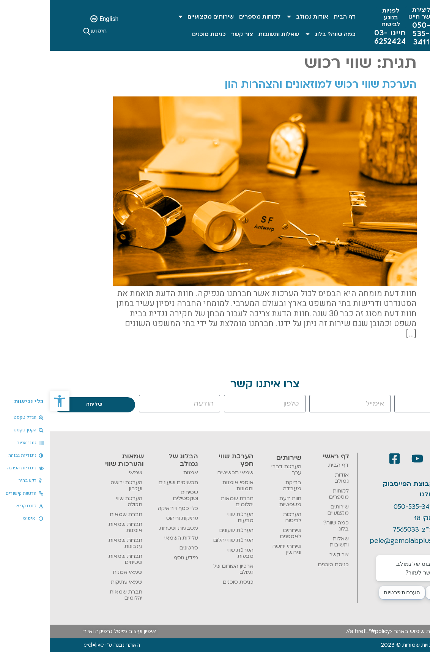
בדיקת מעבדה (242, 485)
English (59, 19)
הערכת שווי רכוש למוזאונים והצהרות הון (271, 84)
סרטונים (139, 547)
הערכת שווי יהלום (184, 540)
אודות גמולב (257, 16)
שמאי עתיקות (77, 582)
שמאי (86, 472)
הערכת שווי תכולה (79, 501)
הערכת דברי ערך (237, 469)
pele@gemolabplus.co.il (358, 541)
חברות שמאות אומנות (76, 527)
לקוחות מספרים (210, 17)
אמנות (141, 472)
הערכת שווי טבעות (191, 517)
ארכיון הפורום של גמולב (184, 569)
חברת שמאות (76, 514)
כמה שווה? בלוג (280, 34)
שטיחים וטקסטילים (135, 495)
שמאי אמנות (78, 572)
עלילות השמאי (131, 537)
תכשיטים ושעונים (128, 482)
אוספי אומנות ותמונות (188, 485)
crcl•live (44, 645)
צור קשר (192, 34)
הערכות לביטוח (242, 517)
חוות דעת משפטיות (241, 501)
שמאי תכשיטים (186, 472)
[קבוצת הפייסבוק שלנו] (392, 489)
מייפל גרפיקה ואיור (55, 631)
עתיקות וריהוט (132, 518)
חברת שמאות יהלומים (187, 501)
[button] (10, 401)
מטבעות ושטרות (129, 528)
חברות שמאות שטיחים (76, 559)
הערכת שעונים (187, 530)
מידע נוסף (136, 557)
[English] (44, 18)
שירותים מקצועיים (156, 16)
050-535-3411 (364, 506)
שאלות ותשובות (229, 34)
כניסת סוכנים (159, 34)
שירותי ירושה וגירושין (237, 549)
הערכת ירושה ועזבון (77, 485)
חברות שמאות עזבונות (76, 543)
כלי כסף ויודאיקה (128, 508)
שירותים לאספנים (241, 533)
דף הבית (295, 17)
